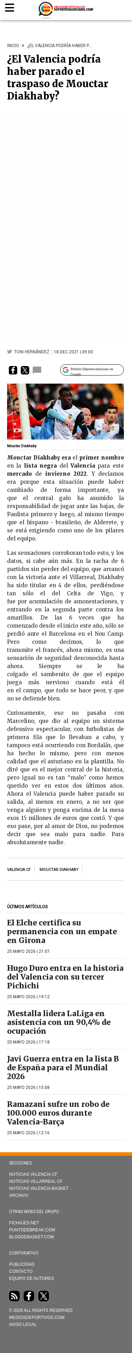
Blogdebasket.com (31, 1237)
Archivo (19, 1195)
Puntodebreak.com (32, 1229)
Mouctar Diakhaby (58, 869)
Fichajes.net (24, 1222)
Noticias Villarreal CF (36, 1181)
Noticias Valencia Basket (39, 1188)
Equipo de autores (31, 1278)
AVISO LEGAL (23, 1324)
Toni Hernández (32, 352)
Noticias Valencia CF (33, 1174)
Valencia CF (19, 869)
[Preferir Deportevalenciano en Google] (92, 370)
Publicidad (21, 1264)
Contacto (20, 1271)
